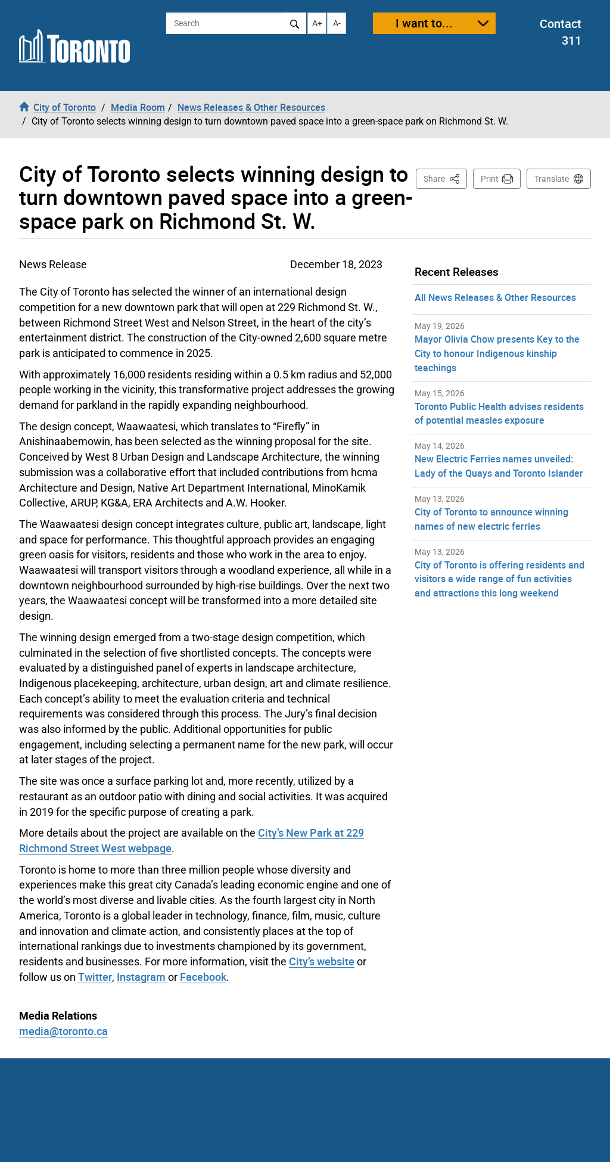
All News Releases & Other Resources (495, 297)
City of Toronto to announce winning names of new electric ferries (491, 519)
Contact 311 (560, 32)
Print (490, 179)
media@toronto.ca (63, 1031)
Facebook (203, 977)
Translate (551, 179)
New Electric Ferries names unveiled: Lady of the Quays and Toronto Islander (499, 466)
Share (445, 178)
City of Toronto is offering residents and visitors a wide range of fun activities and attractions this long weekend (499, 579)
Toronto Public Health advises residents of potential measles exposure (499, 413)
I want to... (424, 23)
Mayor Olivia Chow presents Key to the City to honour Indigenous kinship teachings (497, 353)
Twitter (95, 977)
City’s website (321, 961)
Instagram (142, 977)
